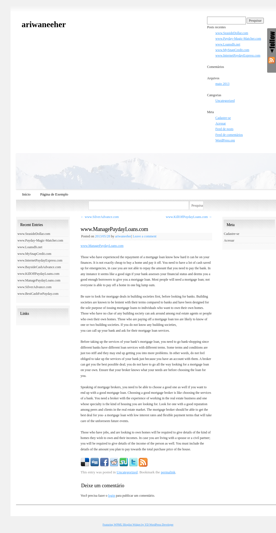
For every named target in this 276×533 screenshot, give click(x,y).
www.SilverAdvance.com (100, 217)
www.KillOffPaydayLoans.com (189, 217)
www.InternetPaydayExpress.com (237, 55)
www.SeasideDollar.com (231, 33)
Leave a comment (144, 236)
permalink (168, 472)
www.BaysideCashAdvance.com (39, 267)
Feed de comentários (229, 135)
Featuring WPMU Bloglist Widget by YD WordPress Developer (138, 524)
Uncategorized (225, 101)
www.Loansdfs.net (227, 44)
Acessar (220, 123)
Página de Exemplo (54, 194)
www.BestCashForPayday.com (37, 294)
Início (26, 194)
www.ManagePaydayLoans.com (102, 246)
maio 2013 (222, 84)
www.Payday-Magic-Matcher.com (238, 38)
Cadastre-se (223, 118)
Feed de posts (224, 129)
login (111, 496)
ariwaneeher (44, 24)
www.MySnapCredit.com (232, 50)
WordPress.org (225, 140)
